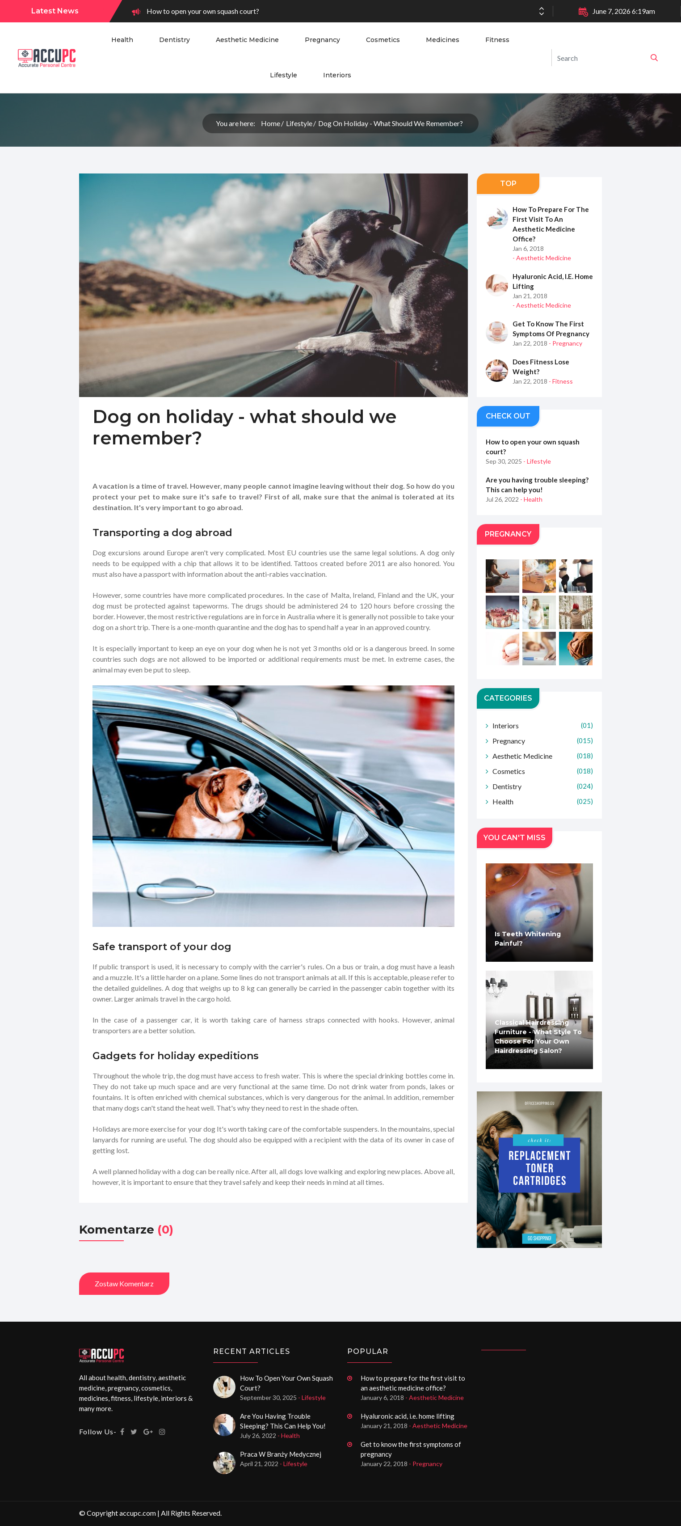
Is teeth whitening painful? (528, 939)
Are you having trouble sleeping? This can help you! (537, 485)
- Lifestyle (537, 461)
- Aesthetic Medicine (542, 258)
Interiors (337, 75)
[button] (541, 14)
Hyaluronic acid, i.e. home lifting (553, 281)
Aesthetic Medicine (247, 40)
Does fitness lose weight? (541, 367)
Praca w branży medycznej (280, 1454)
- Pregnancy (565, 343)
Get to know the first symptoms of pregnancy (551, 329)
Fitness (497, 40)
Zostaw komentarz (124, 1283)
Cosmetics (383, 40)
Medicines (442, 40)
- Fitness (561, 381)
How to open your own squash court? (203, 11)
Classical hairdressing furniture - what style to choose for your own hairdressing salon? (538, 1037)
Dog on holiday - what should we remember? (390, 123)
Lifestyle (283, 75)
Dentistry (174, 40)
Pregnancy (322, 40)
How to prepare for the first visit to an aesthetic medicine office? (551, 224)
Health (122, 40)
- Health (531, 499)
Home (270, 123)
